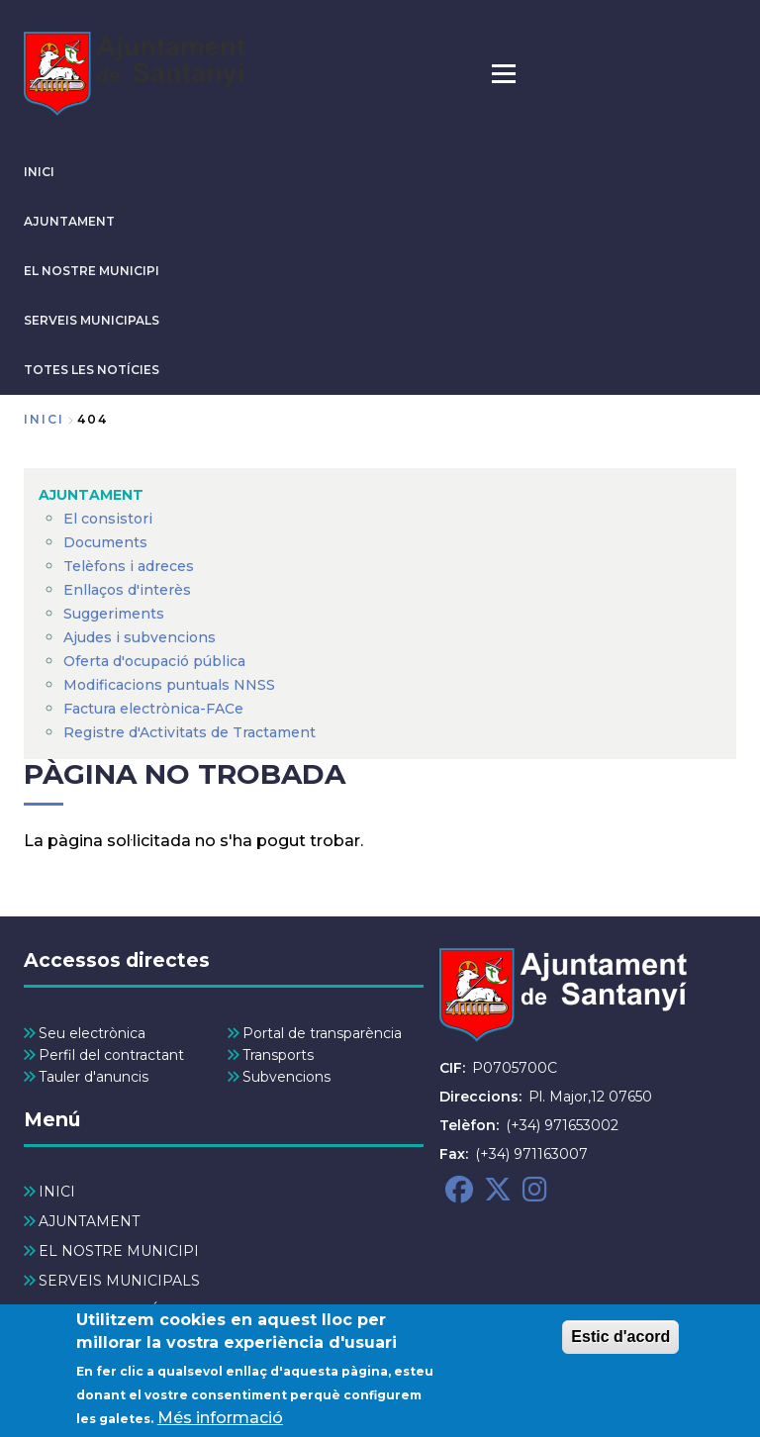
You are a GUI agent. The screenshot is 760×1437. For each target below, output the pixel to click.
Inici (44, 419)
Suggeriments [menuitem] (113, 614)
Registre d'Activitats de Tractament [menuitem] (189, 732)
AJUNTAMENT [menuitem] (91, 495)
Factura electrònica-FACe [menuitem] (153, 709)
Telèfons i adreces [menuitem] (128, 566)
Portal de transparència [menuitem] (322, 1033)
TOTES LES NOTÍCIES (91, 369)
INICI (39, 171)
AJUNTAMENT (69, 221)
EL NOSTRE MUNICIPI (91, 270)
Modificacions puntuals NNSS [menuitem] (169, 685)
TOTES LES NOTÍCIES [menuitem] (115, 1310)
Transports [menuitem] (278, 1055)
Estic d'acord (620, 1349)
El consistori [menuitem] (107, 518)
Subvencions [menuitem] (286, 1077)
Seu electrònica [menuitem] (92, 1033)
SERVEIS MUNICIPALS (91, 320)
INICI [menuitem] (57, 1191)
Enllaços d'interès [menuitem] (127, 590)
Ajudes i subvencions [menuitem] (139, 637)
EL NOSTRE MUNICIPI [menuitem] (119, 1251)
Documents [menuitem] (105, 542)
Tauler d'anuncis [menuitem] (93, 1077)
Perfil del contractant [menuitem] (111, 1055)
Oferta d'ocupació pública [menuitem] (154, 661)
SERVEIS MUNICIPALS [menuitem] (119, 1281)
